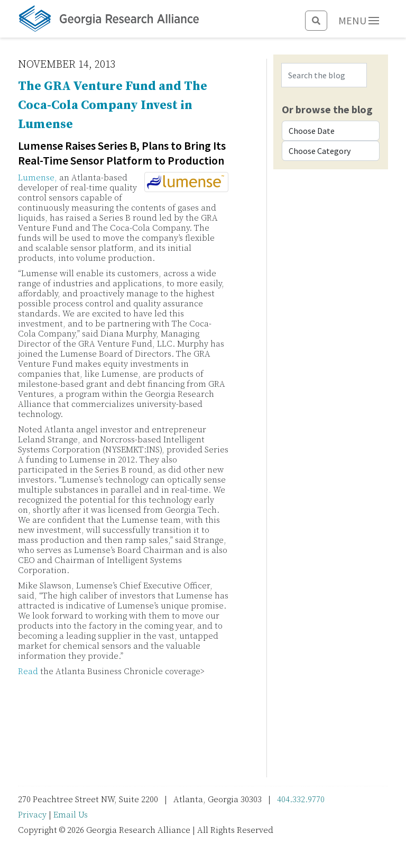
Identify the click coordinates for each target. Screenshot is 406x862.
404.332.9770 (301, 799)
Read (28, 671)
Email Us (70, 815)
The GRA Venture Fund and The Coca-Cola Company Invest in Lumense (112, 105)
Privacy (32, 815)
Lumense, (37, 178)
